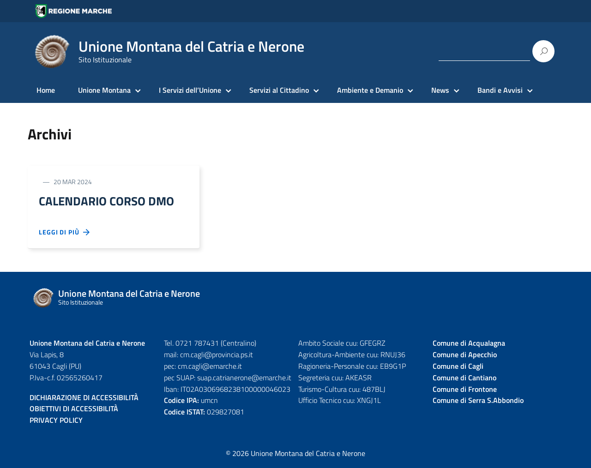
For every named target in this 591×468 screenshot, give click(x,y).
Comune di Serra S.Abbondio (478, 401)
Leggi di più (64, 233)
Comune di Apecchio (465, 355)
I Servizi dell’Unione (190, 90)
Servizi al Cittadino (279, 90)
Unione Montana (104, 90)
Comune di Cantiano (464, 378)
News (440, 90)
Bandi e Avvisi (500, 90)
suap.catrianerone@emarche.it (244, 378)
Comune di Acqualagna (469, 344)
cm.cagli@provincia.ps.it (216, 355)
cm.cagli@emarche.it (210, 366)
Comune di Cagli (458, 366)
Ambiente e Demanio (370, 90)
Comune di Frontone (465, 390)
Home (45, 90)
